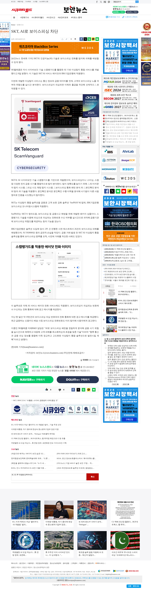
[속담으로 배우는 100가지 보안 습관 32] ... (28, 454)
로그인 (13, 1)
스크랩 (35, 1)
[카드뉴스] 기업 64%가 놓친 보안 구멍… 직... (75, 463)
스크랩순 (133, 286)
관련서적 (90, 563)
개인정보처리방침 (42, 563)
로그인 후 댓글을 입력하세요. (49, 476)
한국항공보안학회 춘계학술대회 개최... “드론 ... (30, 458)
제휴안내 (82, 563)
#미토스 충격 (76, 17)
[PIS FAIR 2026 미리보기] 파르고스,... (72, 454)
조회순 (107, 286)
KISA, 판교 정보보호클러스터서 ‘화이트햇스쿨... (76, 458)
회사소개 (14, 563)
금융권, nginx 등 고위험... (119, 261)
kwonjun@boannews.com (76, 580)
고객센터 (74, 563)
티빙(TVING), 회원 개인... (119, 252)
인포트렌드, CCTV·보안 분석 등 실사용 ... (120, 274)
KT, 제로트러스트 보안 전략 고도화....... (120, 271)
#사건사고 (51, 17)
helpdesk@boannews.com (113, 574)
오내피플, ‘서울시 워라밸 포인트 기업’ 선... (121, 280)
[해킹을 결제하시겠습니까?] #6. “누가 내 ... (28, 463)
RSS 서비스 (100, 563)
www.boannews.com (54, 353)
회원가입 (20, 1)
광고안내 (22, 563)
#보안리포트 (63, 17)
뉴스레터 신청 (43, 1)
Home (13, 25)
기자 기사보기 (90, 360)
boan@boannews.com (33, 347)
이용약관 (30, 563)
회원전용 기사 (114, 17)
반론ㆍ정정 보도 (133, 586)
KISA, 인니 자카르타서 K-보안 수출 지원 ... (28, 468)
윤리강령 (66, 563)
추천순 (120, 286)
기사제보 (28, 1)
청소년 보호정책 (55, 563)
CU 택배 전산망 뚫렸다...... (120, 249)
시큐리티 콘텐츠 (131, 17)
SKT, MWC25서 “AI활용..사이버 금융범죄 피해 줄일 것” (35, 400)
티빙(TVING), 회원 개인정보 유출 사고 (120, 124)
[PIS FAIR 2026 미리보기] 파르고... (118, 269)
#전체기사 (25, 17)
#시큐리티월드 (38, 17)
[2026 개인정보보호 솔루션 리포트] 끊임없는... (75, 468)
